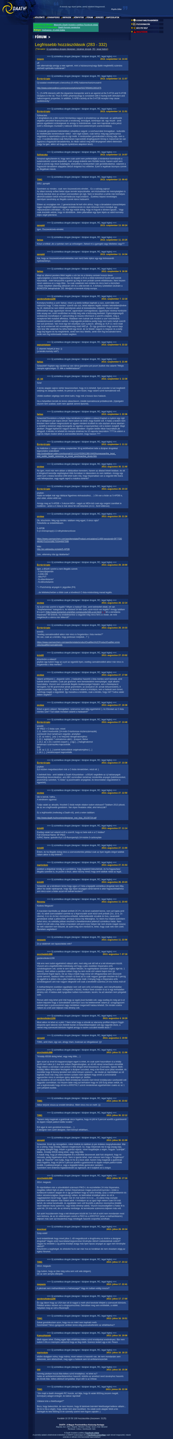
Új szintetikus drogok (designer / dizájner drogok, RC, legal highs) (76, 49)
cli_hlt (40, 379)
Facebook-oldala (92, 1433)
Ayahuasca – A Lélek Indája (53, 30)
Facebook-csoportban (97, 1435)
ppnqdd (41, 225)
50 (72, 1418)
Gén (94, 1429)
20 (69, 1418)
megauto (41, 940)
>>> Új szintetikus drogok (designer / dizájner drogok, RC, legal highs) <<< (82, 56)
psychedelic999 (45, 954)
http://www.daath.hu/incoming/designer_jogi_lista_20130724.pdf (66, 818)
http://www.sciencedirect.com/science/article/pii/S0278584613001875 (69, 88)
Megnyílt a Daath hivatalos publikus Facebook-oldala (76, 25)
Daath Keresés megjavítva (69, 27)
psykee (40, 466)
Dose (94, 1427)
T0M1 (39, 179)
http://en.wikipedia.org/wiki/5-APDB (53, 549)
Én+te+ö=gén (43, 79)
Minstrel (81, 1427)
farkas (40, 240)
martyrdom (42, 865)
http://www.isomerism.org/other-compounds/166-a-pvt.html (73, 612)
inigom (40, 59)
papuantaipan (44, 345)
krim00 (40, 655)
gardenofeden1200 (46, 299)
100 (75, 1418)
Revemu (41, 902)
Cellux (78, 1429)
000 (38, 1369)
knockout (41, 1229)
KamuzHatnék (44, 1335)
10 (66, 1418)
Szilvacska (42, 154)
